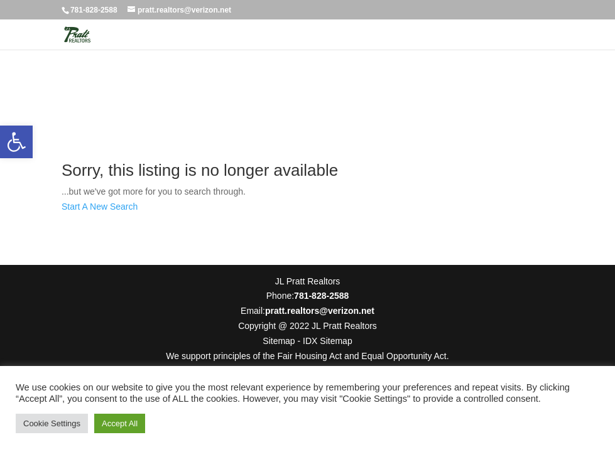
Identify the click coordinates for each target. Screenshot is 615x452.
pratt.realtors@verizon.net (319, 311)
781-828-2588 (93, 10)
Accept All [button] (120, 423)
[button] (16, 142)
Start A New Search (100, 207)
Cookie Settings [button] (51, 423)
